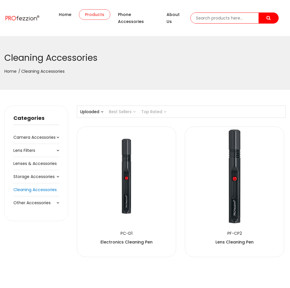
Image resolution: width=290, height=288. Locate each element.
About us (173, 18)
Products (94, 14)
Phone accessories (131, 18)
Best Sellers (122, 112)
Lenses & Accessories (35, 163)
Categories (29, 118)
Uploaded (91, 112)
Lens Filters (24, 150)
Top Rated (153, 112)
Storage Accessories (34, 176)
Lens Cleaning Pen (181, 206)
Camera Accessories (34, 137)
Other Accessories (32, 203)
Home (65, 14)
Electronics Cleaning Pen (109, 206)
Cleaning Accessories (35, 190)
